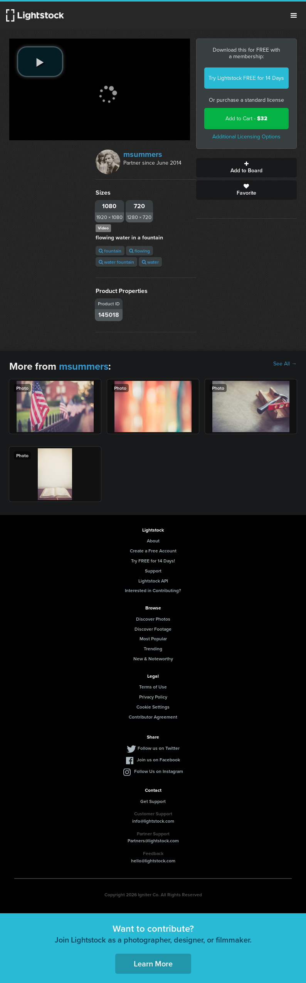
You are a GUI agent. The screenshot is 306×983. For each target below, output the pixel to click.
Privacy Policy (153, 696)
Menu (294, 15)
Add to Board (246, 167)
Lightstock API (153, 580)
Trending (153, 648)
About (153, 540)
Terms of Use (153, 686)
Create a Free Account (153, 550)
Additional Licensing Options (246, 137)
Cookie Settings (153, 707)
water (150, 262)
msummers (142, 154)
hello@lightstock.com (153, 860)
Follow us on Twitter (159, 748)
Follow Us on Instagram (158, 771)
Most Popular (153, 638)
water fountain (116, 262)
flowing (139, 250)
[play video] (40, 61)
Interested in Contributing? (153, 590)
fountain (110, 250)
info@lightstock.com (153, 821)
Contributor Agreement (153, 717)
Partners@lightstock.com (153, 840)
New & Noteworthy (153, 658)
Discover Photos (153, 619)
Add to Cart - (246, 118)
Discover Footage (153, 629)
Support (153, 570)
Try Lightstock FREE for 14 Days (246, 78)
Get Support (153, 801)
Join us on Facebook (158, 759)
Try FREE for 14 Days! (153, 560)
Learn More (153, 963)
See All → (285, 364)
